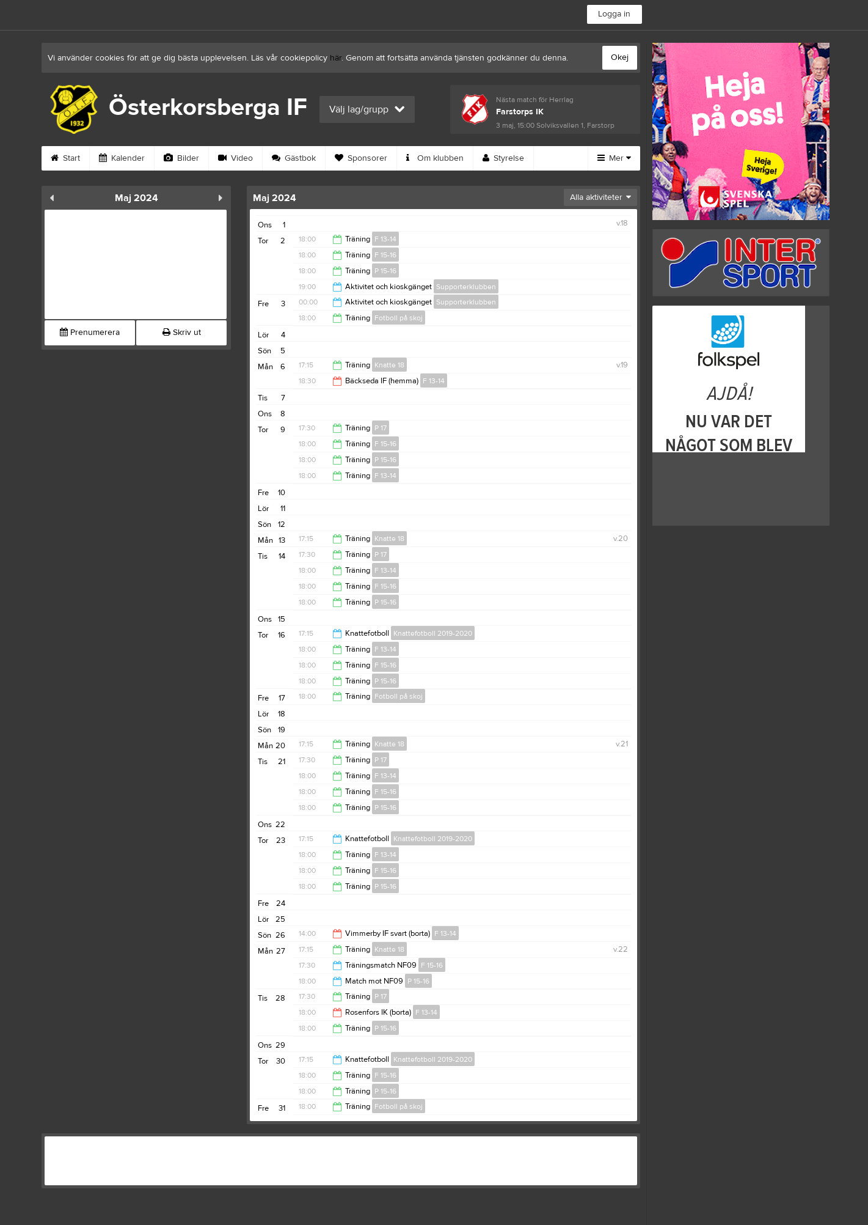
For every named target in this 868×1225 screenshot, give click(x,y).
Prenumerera (90, 332)
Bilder (181, 158)
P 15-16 (385, 271)
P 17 (380, 428)
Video (235, 158)
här (335, 58)
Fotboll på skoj (398, 318)
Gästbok (294, 158)
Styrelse (503, 158)
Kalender (122, 158)
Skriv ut (181, 332)
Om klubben (435, 158)
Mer (614, 158)
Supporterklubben (466, 287)
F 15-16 (385, 255)
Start (65, 158)
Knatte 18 (389, 365)
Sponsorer (361, 158)
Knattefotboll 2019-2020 (432, 633)
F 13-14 (385, 239)
